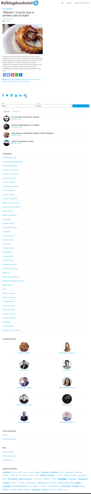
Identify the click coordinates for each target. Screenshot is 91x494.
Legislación (6, 272)
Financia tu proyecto (9, 235)
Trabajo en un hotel (9, 305)
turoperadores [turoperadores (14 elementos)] (53, 489)
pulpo (15, 81)
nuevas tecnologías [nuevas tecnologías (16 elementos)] (51, 482)
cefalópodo (25, 79)
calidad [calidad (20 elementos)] (37, 472)
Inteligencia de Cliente (10, 264)
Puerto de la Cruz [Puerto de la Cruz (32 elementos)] (65, 482)
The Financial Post (8, 301)
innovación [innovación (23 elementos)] (72, 479)
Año (38, 103)
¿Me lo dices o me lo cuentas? (12, 330)
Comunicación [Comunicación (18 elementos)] (69, 472)
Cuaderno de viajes (8, 194)
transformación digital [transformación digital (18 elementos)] (16, 489)
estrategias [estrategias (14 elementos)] (59, 475)
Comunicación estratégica (11, 186)
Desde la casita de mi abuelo (11, 207)
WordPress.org (7, 460)
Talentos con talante (9, 297)
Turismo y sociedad (9, 309)
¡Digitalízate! (7, 322)
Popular (7, 111)
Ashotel (5, 435)
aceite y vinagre (15, 79)
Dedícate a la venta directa (11, 203)
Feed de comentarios (9, 456)
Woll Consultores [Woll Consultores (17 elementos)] (63, 489)
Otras (4, 289)
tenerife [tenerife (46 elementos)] (66, 486)
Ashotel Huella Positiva (10, 166)
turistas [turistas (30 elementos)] (44, 489)
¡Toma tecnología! (8, 326)
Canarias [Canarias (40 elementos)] (45, 472)
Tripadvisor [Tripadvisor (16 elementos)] (27, 489)
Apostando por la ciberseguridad (13, 161)
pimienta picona (8, 81)
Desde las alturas (8, 211)
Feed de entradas (8, 452)
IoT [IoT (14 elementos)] (18, 482)
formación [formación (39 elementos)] (13, 479)
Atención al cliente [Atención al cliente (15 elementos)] (17, 472)
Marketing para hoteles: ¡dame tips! (14, 281)
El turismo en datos (9, 223)
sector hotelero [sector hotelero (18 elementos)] (33, 486)
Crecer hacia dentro (9, 190)
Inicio (69, 3)
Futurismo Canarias (9, 248)
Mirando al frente (8, 285)
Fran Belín (7, 21)
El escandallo (8, 9)
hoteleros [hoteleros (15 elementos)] (53, 479)
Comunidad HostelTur (9, 439)
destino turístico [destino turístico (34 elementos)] (47, 475)
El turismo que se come (10, 227)
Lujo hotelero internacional (11, 277)
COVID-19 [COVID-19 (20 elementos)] (14, 475)
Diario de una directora (10, 215)
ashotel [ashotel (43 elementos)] (7, 472)
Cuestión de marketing (10, 198)
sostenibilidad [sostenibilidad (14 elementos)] (43, 486)
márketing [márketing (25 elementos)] (41, 483)
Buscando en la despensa (10, 174)
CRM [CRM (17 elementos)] (37, 475)
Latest (16, 111)
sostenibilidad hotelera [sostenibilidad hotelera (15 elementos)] (54, 486)
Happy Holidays (7, 252)
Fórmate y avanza (8, 240)
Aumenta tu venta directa (11, 170)
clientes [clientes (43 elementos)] (54, 472)
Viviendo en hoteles (9, 314)
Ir (80, 106)
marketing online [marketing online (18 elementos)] (31, 482)
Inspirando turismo (8, 260)
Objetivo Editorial (82, 3)
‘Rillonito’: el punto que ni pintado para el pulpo (18, 14)
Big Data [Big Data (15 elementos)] (25, 472)
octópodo (36, 79)
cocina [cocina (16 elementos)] (61, 472)
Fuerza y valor (7, 244)
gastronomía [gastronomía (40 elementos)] (25, 479)
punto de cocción (23, 81)
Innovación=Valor (8, 256)
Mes (3, 103)
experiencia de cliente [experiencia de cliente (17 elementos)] (69, 475)
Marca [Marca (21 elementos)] (22, 482)
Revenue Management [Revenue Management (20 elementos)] (19, 486)
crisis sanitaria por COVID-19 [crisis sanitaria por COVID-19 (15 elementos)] (26, 475)
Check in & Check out (9, 178)
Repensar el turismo (9, 293)
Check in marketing (9, 182)
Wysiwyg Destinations (10, 318)
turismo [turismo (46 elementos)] (36, 489)
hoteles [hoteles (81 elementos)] (62, 479)
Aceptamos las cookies (10, 157)
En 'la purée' (6, 231)
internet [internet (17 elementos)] (13, 482)
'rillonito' (7, 79)
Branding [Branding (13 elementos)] (31, 472)
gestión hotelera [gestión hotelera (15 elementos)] (37, 479)
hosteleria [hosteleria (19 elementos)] (46, 479)
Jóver (31, 79)
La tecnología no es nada (10, 268)
